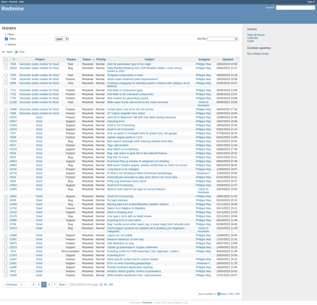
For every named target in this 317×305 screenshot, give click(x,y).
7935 (13, 75)
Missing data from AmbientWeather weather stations (138, 204)
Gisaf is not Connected (120, 129)
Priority (101, 59)
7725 (13, 98)
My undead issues (258, 53)
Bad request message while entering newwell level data (140, 141)
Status (12, 38)
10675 (13, 243)
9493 (13, 181)
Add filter (202, 38)
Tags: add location (118, 145)
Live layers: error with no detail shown (129, 216)
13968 (13, 109)
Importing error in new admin (124, 220)
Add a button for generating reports (127, 98)
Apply (10, 51)
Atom (223, 294)
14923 (13, 161)
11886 (13, 267)
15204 (13, 141)
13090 (13, 220)
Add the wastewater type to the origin (129, 64)
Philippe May (203, 64)
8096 (13, 83)
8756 (13, 224)
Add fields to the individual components (130, 94)
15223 (13, 228)
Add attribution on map (120, 243)
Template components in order (125, 75)
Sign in (311, 1)
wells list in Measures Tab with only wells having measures (141, 117)
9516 (13, 153)
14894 (13, 165)
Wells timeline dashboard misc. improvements (134, 275)
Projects (13, 1)
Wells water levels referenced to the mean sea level (137, 102)
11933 (13, 255)
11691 (13, 263)
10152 (13, 117)
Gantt (250, 41)
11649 (13, 275)
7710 (13, 94)
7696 (13, 113)
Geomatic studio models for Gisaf (39, 64)
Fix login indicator (117, 200)
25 (101, 284)
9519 (13, 157)
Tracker (71, 59)
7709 (13, 79)
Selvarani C (203, 173)
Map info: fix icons (117, 157)
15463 (13, 125)
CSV (230, 294)
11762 (13, 208)
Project (40, 59)
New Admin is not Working (122, 149)
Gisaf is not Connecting (121, 125)
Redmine (147, 302)
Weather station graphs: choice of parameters (134, 271)
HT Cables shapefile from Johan (126, 113)
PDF (237, 294)
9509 (13, 137)
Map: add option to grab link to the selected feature (137, 153)
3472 (13, 271)
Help (21, 1)
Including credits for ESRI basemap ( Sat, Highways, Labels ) (143, 251)
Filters (11, 34)
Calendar (252, 37)
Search (270, 7)
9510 (13, 177)
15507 (13, 121)
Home (4, 1)
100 (111, 284)
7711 (13, 90)
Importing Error (116, 255)
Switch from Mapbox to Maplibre (126, 208)
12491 (13, 239)
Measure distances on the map (125, 239)
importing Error (116, 121)
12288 (13, 102)
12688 (13, 235)
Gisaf (39, 117)
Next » (63, 284)
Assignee (204, 59)
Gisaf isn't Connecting (120, 185)
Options (12, 44)
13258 (13, 204)
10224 (13, 247)
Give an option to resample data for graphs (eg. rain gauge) (142, 133)
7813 (13, 251)
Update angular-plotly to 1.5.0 (124, 137)
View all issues (256, 34)
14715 (13, 173)
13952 (13, 185)
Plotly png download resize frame (126, 181)
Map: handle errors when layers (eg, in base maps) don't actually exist (148, 224)
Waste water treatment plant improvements (132, 79)
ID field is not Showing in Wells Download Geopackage (139, 173)
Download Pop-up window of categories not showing (138, 161)
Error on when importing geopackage (129, 263)
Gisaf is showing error (120, 212)
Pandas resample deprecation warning (130, 267)
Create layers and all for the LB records (130, 109)
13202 (13, 212)
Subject (149, 59)
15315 (13, 129)
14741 (13, 169)
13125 (13, 216)
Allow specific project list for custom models (132, 259)
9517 (13, 145)
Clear (22, 51)
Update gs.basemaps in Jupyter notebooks (132, 247)
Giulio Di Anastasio (203, 104)
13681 (13, 196)
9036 (13, 200)
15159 (13, 149)
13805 (13, 189)
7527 (13, 133)
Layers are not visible (119, 235)
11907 (13, 259)
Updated (228, 59)
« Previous (11, 284)
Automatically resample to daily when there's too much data (142, 177)
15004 (13, 68)
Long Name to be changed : (123, 169)
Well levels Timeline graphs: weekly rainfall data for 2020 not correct (147, 165)
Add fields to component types (125, 90)
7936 (13, 64)
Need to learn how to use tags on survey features (136, 189)
